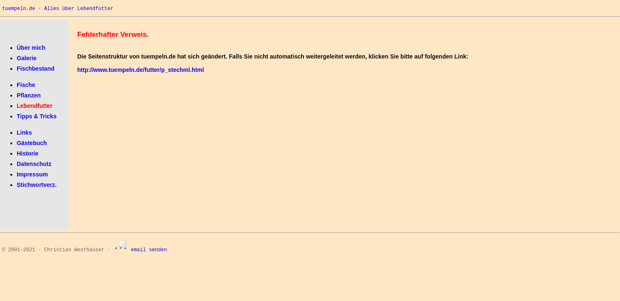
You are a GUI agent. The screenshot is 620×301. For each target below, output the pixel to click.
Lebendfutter (35, 105)
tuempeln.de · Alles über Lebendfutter (57, 9)
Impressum (32, 174)
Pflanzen (29, 95)
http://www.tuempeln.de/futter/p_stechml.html (140, 69)
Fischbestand (35, 68)
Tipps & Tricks (36, 116)
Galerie (26, 58)
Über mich (31, 47)
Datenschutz (34, 164)
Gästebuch (32, 143)
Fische (26, 85)
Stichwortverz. (37, 184)
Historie (27, 153)
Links (24, 132)
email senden (140, 250)
